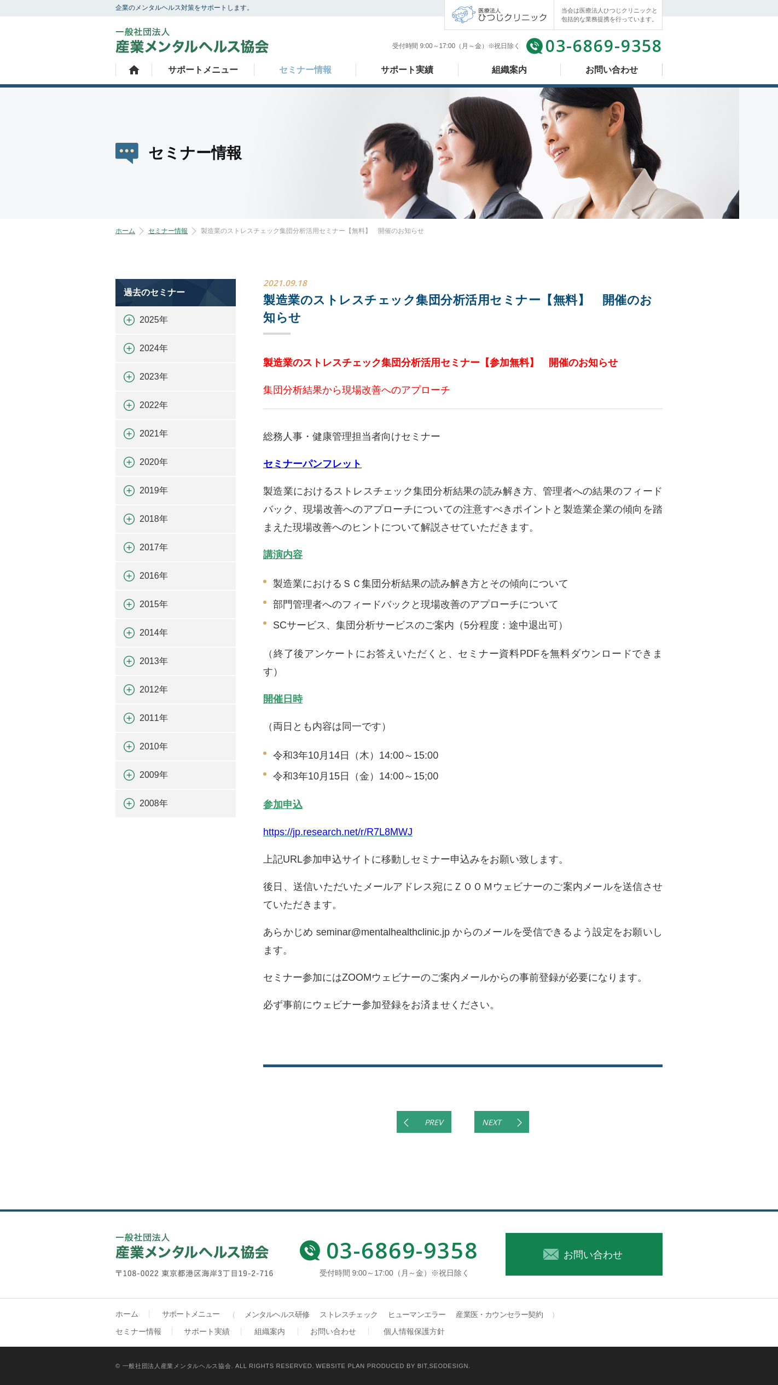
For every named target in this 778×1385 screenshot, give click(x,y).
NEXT (491, 1122)
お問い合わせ (611, 69)
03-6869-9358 (604, 45)
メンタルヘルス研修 (277, 1314)
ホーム (134, 69)
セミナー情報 (305, 69)
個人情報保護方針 (414, 1331)
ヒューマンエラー (417, 1314)
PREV (434, 1122)
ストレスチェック (349, 1314)
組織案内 (509, 69)
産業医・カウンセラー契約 (499, 1314)
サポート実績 (407, 69)
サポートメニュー (203, 69)
